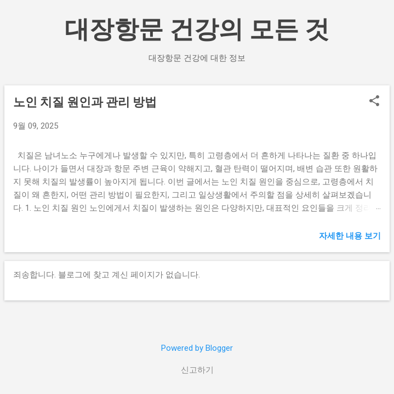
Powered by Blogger (197, 348)
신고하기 (197, 370)
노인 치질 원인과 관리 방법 (85, 102)
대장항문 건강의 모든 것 (197, 29)
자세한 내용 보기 (350, 236)
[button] (374, 101)
